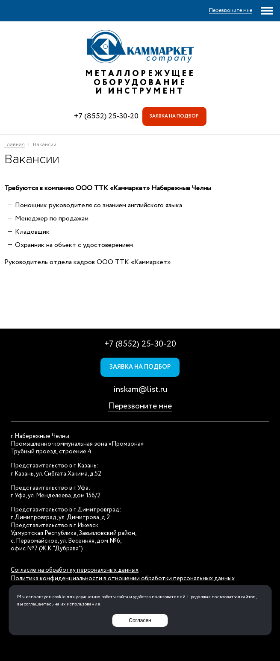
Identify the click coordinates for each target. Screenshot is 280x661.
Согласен (140, 620)
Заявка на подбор (174, 116)
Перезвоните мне (140, 406)
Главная (14, 145)
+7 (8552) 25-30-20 (106, 116)
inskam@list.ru (140, 389)
